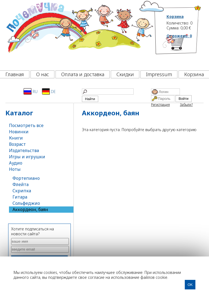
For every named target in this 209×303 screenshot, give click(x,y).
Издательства (24, 150)
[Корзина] (184, 50)
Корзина (175, 16)
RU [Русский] (30, 91)
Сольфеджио (26, 203)
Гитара (20, 197)
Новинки (19, 132)
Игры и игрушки (27, 157)
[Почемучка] (79, 33)
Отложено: (179, 35)
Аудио (15, 163)
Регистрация (160, 104)
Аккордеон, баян (30, 209)
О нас (42, 74)
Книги (16, 138)
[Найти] (108, 91)
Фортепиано (26, 178)
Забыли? (186, 104)
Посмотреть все (26, 125)
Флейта (21, 184)
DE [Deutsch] (49, 91)
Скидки (125, 74)
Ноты (15, 169)
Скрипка (22, 191)
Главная (14, 74)
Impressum (159, 74)
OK (190, 285)
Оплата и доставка (82, 74)
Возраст (17, 144)
